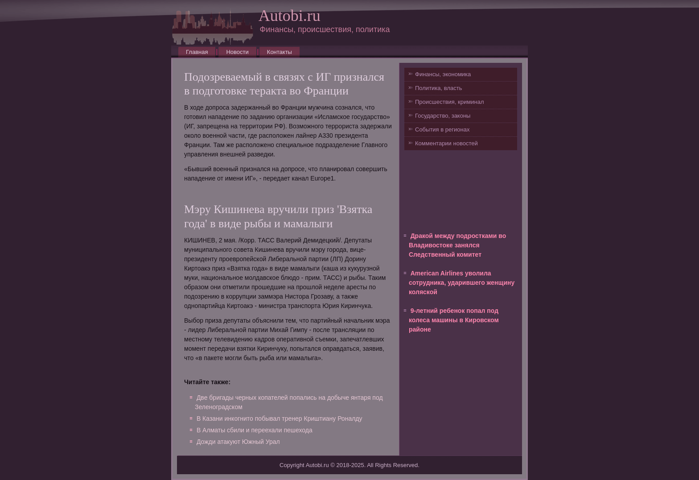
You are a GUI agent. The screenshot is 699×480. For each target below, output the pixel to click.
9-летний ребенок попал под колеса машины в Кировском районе (454, 320)
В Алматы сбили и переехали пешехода (254, 430)
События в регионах (442, 129)
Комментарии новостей (446, 143)
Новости (237, 52)
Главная (197, 52)
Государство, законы (442, 115)
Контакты (279, 52)
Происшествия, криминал (449, 101)
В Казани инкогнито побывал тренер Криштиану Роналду (279, 418)
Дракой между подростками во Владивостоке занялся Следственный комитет (457, 245)
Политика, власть (438, 88)
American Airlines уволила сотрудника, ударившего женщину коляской (461, 282)
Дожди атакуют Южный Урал (238, 441)
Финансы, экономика (443, 74)
